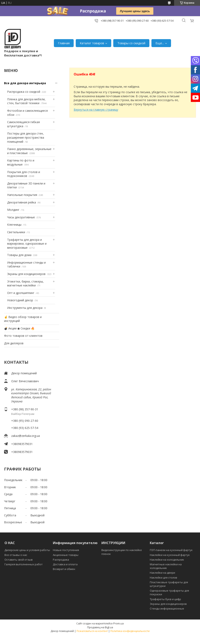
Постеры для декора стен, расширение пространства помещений (25, 137)
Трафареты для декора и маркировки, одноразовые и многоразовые (27, 244)
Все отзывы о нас (15, 555)
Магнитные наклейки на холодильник (166, 566)
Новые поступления (66, 550)
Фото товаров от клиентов (23, 336)
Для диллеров (13, 343)
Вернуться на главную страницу (96, 110)
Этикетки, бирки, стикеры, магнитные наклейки (25, 283)
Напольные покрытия (22, 195)
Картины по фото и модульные (20, 162)
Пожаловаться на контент (92, 631)
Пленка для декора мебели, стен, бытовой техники (26, 101)
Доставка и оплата (65, 564)
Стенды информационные (167, 608)
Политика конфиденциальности (130, 631)
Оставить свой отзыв (18, 559)
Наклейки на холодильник (167, 559)
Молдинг (13, 210)
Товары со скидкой (131, 43)
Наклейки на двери (162, 572)
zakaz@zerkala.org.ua (25, 436)
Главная (64, 43)
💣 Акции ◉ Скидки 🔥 (19, 328)
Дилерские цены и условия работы (27, 550)
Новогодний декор (20, 300)
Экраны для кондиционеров (26, 274)
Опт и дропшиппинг (20, 293)
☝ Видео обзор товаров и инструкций (23, 319)
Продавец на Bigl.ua (100, 627)
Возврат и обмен (64, 569)
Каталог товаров (92, 43)
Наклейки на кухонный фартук (170, 555)
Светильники (16, 232)
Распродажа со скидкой (23, 92)
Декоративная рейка (21, 202)
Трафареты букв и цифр (165, 599)
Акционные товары (65, 555)
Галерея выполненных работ (23, 564)
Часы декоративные (21, 217)
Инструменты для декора (24, 308)
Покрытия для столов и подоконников (23, 174)
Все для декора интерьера (25, 83)
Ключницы (14, 224)
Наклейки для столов (163, 577)
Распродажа (61, 559)
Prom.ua (118, 623)
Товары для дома (19, 255)
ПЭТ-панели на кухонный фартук (171, 550)
